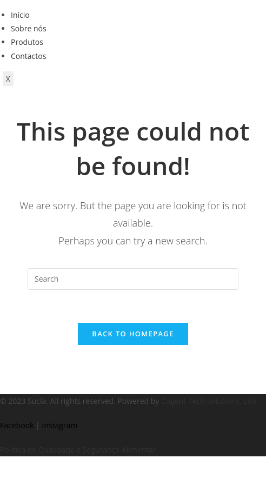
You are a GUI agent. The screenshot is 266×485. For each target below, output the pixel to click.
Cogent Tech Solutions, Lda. (209, 401)
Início (20, 15)
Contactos (28, 56)
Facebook (17, 425)
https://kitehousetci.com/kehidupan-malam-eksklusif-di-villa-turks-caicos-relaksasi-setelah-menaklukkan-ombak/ (18, 456)
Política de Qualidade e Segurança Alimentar (78, 449)
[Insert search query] (133, 279)
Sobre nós (28, 28)
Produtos (27, 42)
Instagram (59, 425)
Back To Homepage (133, 333)
